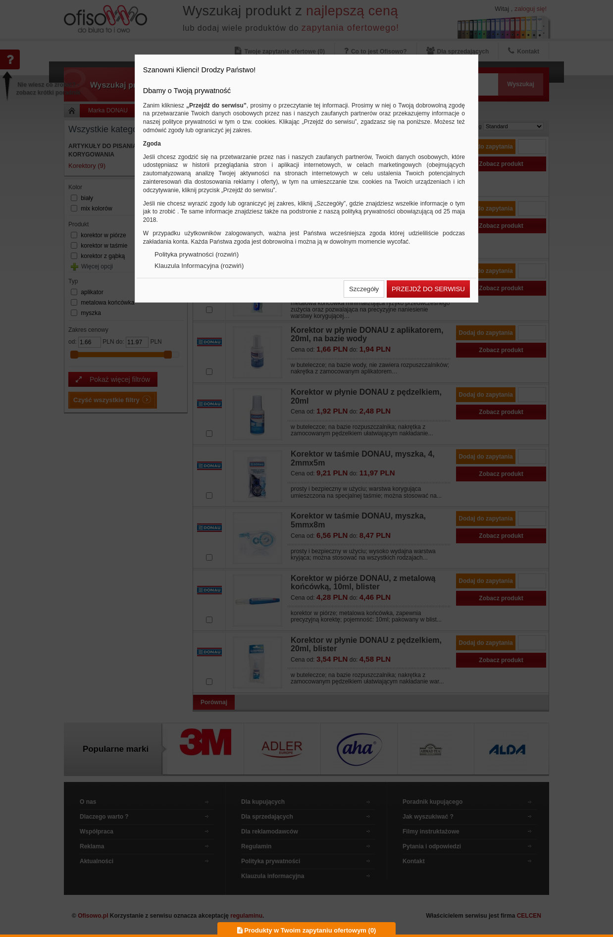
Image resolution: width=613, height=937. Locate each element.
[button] (364, 289)
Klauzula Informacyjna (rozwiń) (199, 265)
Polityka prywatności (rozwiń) (196, 254)
